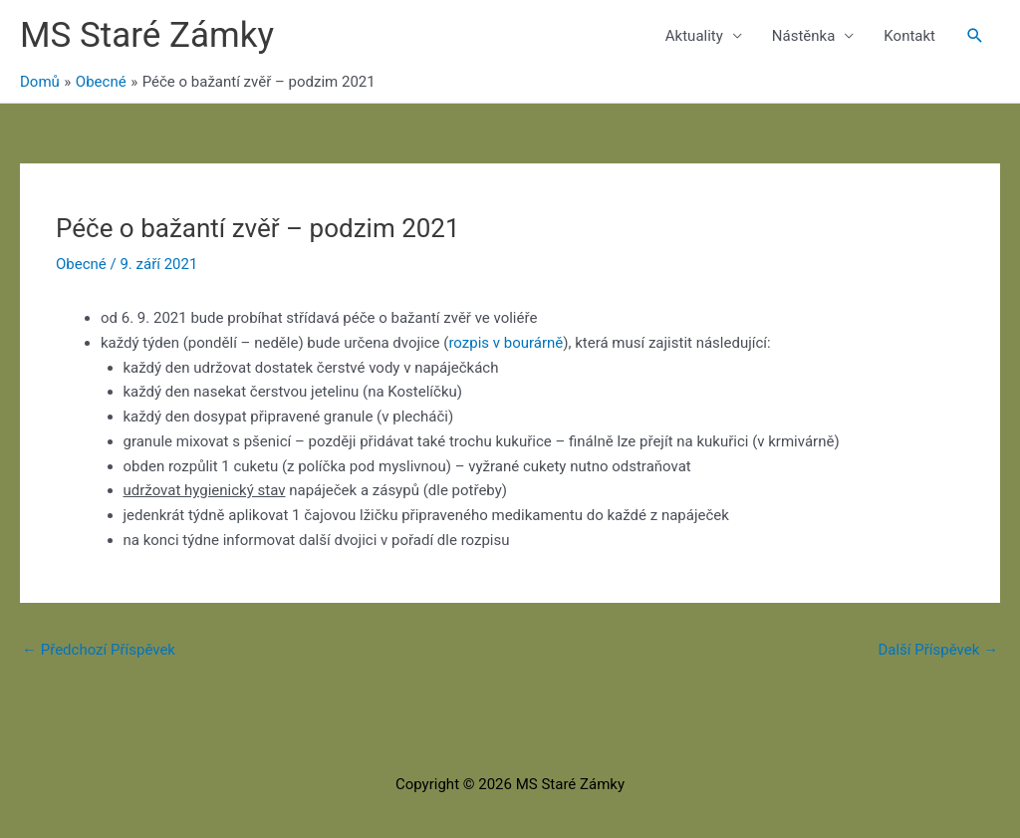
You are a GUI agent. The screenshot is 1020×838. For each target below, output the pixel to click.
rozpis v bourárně (505, 343)
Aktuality (694, 36)
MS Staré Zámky (147, 35)
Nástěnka (804, 36)
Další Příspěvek (938, 650)
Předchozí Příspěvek (98, 650)
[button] (975, 36)
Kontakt (909, 36)
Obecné (81, 264)
